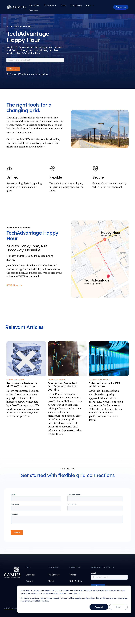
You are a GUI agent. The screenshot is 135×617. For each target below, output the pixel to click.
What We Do (34, 5)
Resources (33, 10)
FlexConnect (53, 575)
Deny (118, 607)
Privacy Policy (59, 593)
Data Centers (76, 5)
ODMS (51, 581)
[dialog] (74, 599)
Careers (29, 581)
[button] (50, 5)
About (88, 5)
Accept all (99, 607)
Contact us (121, 7)
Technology (49, 5)
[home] (17, 7)
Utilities (72, 575)
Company (30, 575)
